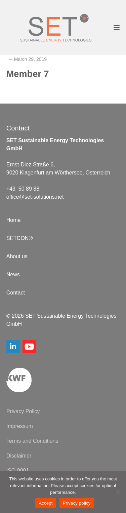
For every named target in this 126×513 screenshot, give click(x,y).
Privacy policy (77, 503)
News (13, 274)
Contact (15, 292)
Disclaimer (19, 456)
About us (17, 256)
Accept (45, 503)
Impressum (19, 426)
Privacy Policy (23, 411)
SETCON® (19, 238)
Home (13, 220)
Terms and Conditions (32, 441)
